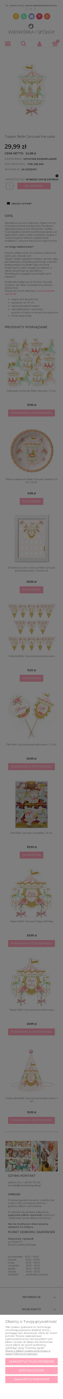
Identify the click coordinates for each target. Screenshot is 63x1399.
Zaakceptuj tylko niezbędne (31, 1361)
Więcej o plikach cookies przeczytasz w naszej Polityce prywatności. (27, 1352)
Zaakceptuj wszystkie (31, 1379)
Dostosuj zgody (31, 1370)
